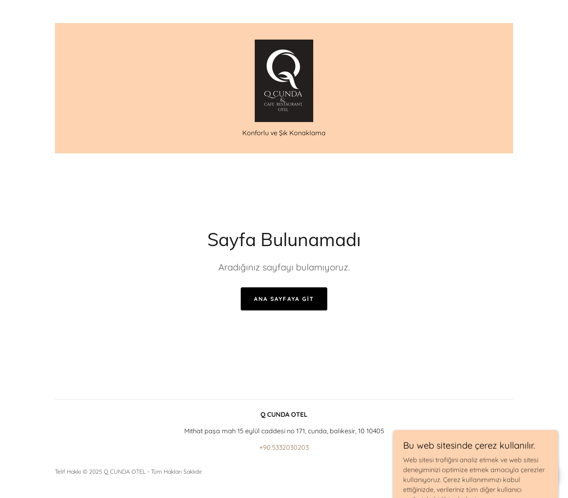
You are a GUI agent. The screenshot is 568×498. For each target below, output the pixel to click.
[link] (284, 80)
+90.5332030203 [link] (284, 447)
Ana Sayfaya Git (284, 299)
